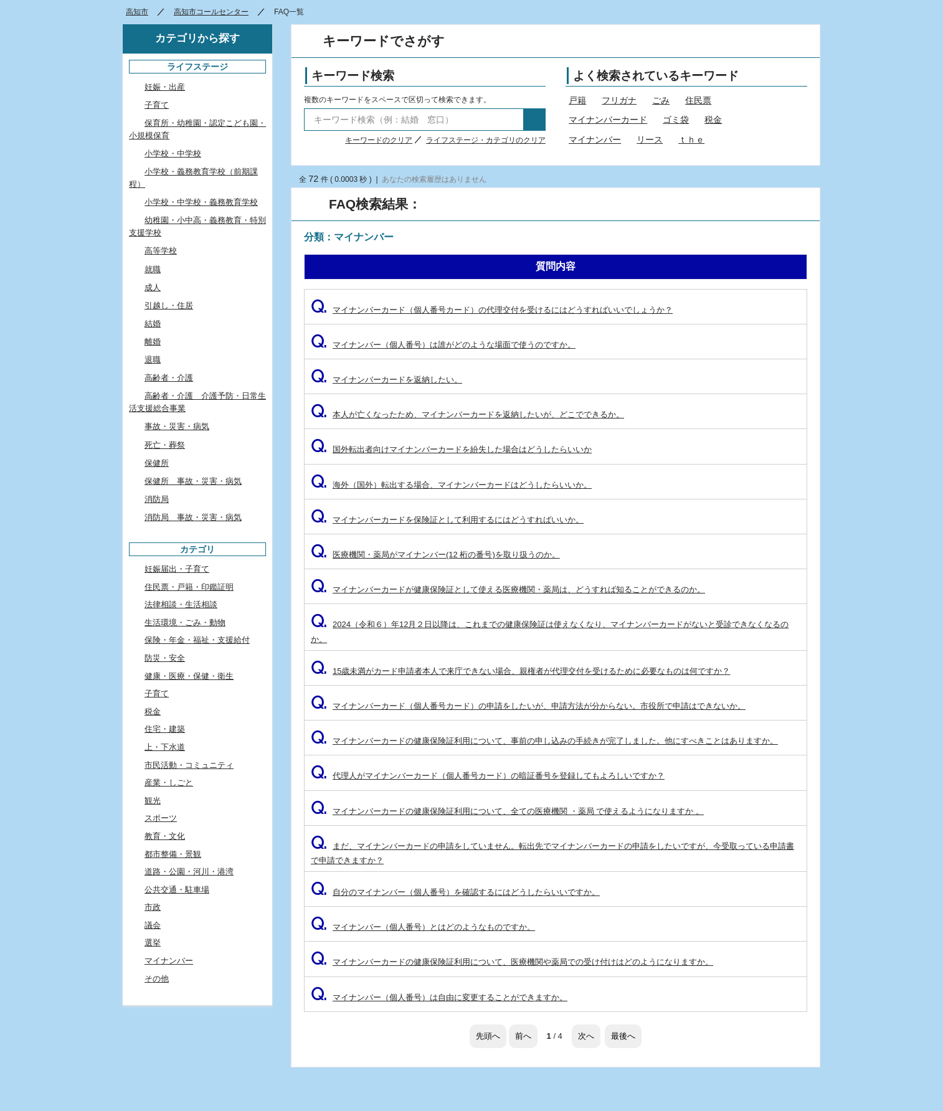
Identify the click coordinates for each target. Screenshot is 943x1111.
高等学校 (161, 250)
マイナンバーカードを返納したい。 (386, 379)
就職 (153, 269)
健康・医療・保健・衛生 (189, 676)
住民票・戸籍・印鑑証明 (189, 587)
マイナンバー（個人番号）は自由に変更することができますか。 (439, 997)
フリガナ (619, 100)
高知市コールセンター (211, 11)
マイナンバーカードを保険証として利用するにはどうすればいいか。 (447, 519)
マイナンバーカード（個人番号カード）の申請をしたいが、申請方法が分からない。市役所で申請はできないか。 (528, 706)
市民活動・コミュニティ (189, 765)
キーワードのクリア (378, 140)
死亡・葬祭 (165, 445)
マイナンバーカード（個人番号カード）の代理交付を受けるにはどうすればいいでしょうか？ (492, 309)
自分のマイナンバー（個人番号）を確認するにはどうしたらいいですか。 (455, 892)
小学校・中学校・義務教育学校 (201, 202)
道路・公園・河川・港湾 (189, 871)
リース (650, 139)
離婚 (153, 341)
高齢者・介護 (169, 377)
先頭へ (488, 1036)
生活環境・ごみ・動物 (185, 622)
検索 (534, 119)
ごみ (661, 100)
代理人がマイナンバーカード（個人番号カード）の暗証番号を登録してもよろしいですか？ (488, 775)
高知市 (137, 11)
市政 (153, 907)
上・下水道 (165, 747)
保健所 (157, 463)
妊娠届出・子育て (177, 569)
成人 (153, 287)
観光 (153, 800)
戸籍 (577, 100)
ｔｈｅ (691, 139)
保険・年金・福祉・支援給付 (197, 640)
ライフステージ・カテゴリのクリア (486, 140)
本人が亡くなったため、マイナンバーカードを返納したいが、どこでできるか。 (467, 414)
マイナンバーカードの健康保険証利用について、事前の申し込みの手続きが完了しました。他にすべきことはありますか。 (544, 740)
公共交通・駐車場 (177, 889)
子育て (157, 105)
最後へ (623, 1036)
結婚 (153, 323)
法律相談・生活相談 (181, 604)
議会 (153, 925)
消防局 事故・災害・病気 (193, 517)
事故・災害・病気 (177, 426)
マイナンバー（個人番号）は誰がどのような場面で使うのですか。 (443, 344)
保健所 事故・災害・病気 (193, 481)
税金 (713, 120)
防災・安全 (165, 658)
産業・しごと (169, 782)
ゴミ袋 (676, 120)
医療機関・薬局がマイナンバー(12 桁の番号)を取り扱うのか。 (435, 554)
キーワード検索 (352, 75)
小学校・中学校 (173, 153)
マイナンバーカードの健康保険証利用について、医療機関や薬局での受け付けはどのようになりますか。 (512, 962)
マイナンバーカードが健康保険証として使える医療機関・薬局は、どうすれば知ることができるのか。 (508, 589)
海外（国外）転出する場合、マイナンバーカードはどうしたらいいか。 (451, 484)
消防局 (157, 499)
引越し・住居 (169, 305)
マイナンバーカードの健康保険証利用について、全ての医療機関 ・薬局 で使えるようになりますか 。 (507, 811)
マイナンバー (595, 139)
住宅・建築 (165, 729)
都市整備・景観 (173, 854)
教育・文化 (165, 836)
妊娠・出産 (165, 87)
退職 (153, 359)
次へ (586, 1036)
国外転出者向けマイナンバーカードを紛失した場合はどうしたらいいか (451, 449)
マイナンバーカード (608, 120)
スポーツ (161, 818)
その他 (157, 978)
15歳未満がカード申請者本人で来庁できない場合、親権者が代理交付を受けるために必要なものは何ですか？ (520, 671)
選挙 (153, 942)
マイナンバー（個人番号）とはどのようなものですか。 (423, 927)
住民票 (698, 100)
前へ (523, 1036)
